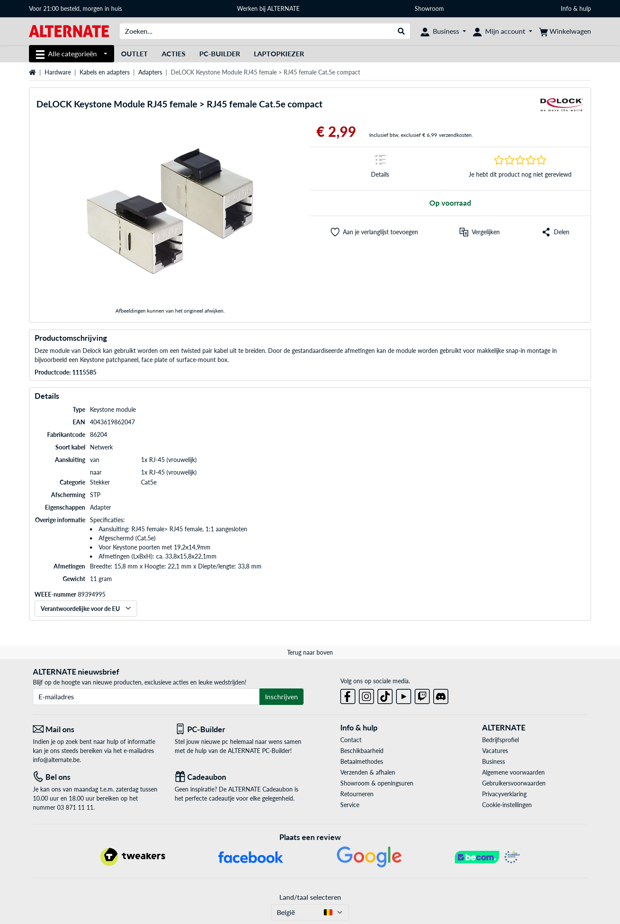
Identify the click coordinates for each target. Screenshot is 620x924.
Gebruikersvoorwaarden (514, 783)
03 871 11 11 (75, 807)
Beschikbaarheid (362, 750)
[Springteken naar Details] (380, 168)
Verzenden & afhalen (367, 772)
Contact (350, 739)
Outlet (134, 53)
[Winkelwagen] (565, 31)
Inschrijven (281, 696)
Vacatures (495, 750)
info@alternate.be (56, 759)
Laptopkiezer (279, 53)
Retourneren (357, 794)
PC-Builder (219, 53)
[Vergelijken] (480, 232)
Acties (173, 53)
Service (349, 804)
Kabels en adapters (105, 72)
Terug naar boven (310, 652)
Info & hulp (576, 8)
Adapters (150, 72)
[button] (374, 232)
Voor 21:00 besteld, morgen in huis (75, 8)
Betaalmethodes (361, 761)
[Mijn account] (502, 31)
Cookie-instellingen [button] (507, 804)
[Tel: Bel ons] (97, 777)
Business (493, 761)
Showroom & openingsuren (376, 783)
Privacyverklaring (504, 794)
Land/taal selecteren (310, 897)
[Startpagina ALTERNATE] (69, 30)
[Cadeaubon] (239, 777)
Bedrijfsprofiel (500, 739)
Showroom (430, 8)
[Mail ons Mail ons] (97, 729)
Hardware (58, 72)
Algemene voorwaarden (513, 772)
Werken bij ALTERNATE (268, 8)
